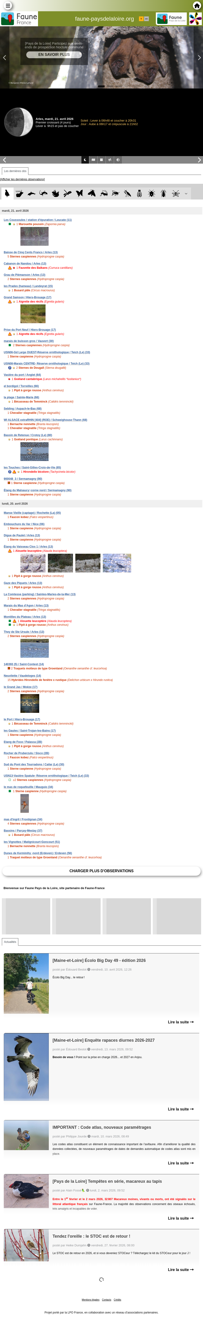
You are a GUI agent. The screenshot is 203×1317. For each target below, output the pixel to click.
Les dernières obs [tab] (15, 171)
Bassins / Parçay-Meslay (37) (23, 830)
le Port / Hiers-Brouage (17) (22, 719)
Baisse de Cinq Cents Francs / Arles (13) (31, 252)
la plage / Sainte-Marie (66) (21, 397)
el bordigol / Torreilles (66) (21, 386)
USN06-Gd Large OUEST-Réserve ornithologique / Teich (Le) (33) (47, 352)
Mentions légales (91, 1299)
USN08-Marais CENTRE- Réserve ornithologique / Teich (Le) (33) (46, 363)
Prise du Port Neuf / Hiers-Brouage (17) (30, 329)
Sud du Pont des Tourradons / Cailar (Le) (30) (34, 764)
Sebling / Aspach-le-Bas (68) (23, 408)
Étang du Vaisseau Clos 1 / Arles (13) (28, 546)
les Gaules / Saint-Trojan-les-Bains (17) (30, 730)
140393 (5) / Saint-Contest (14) (24, 664)
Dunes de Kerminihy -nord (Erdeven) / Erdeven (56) (38, 853)
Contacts (106, 1299)
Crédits (117, 1299)
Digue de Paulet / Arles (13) (22, 535)
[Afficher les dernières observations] (22, 179)
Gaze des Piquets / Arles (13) (23, 583)
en (146, 19)
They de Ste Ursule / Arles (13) (24, 632)
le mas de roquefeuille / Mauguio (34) (28, 787)
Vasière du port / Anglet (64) (22, 374)
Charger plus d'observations (101, 871)
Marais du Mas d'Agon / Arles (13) (26, 605)
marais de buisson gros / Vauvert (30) (29, 341)
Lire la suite (181, 1022)
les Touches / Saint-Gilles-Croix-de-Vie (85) (32, 467)
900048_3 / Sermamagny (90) (23, 478)
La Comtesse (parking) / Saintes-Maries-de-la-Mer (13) (40, 594)
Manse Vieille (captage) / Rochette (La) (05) (32, 513)
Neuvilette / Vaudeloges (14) (22, 675)
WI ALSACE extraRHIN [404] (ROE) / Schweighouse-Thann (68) (45, 420)
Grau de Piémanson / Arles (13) (24, 274)
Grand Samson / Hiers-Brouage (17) (27, 297)
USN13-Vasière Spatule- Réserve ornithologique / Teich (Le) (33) (46, 775)
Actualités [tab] (10, 942)
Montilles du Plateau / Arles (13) (25, 616)
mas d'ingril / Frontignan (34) (23, 819)
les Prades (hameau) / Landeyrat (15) (28, 286)
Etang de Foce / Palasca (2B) (23, 742)
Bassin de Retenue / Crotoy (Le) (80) (28, 435)
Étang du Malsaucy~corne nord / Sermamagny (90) (37, 490)
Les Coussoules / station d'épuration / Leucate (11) (38, 220)
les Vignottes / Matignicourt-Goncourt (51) (32, 842)
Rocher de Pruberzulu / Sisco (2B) (26, 753)
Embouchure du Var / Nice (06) (24, 524)
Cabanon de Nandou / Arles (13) (25, 263)
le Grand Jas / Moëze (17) (20, 687)
